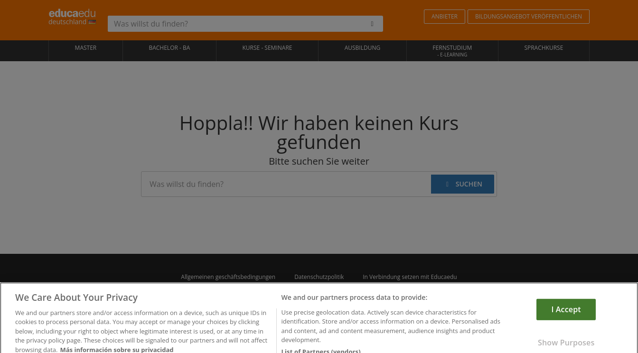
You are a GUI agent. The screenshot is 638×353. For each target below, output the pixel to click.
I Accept (566, 316)
